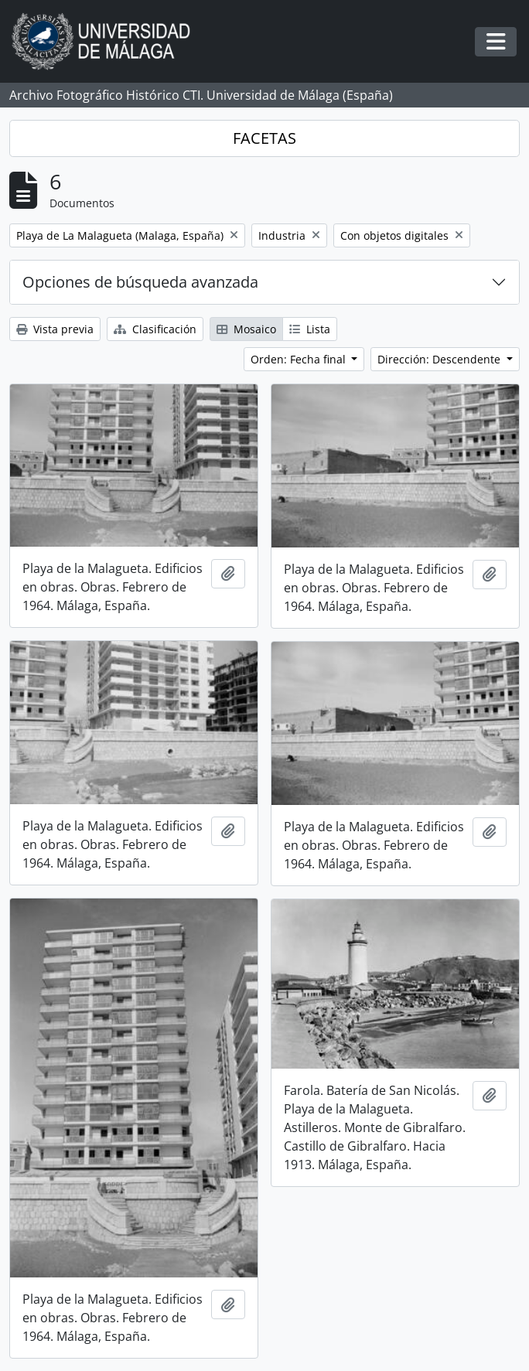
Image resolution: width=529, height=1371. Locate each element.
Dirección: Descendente (440, 359)
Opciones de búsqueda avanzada (140, 281)
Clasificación (155, 329)
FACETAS (264, 138)
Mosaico (246, 329)
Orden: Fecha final (300, 359)
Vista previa (55, 329)
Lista (309, 329)
